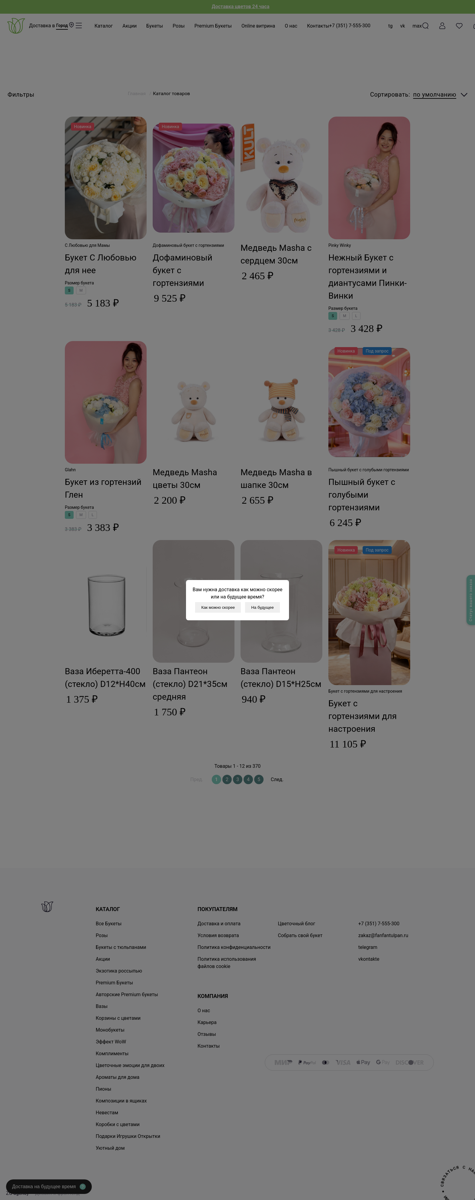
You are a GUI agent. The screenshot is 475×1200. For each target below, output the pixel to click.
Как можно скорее (218, 607)
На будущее (262, 607)
